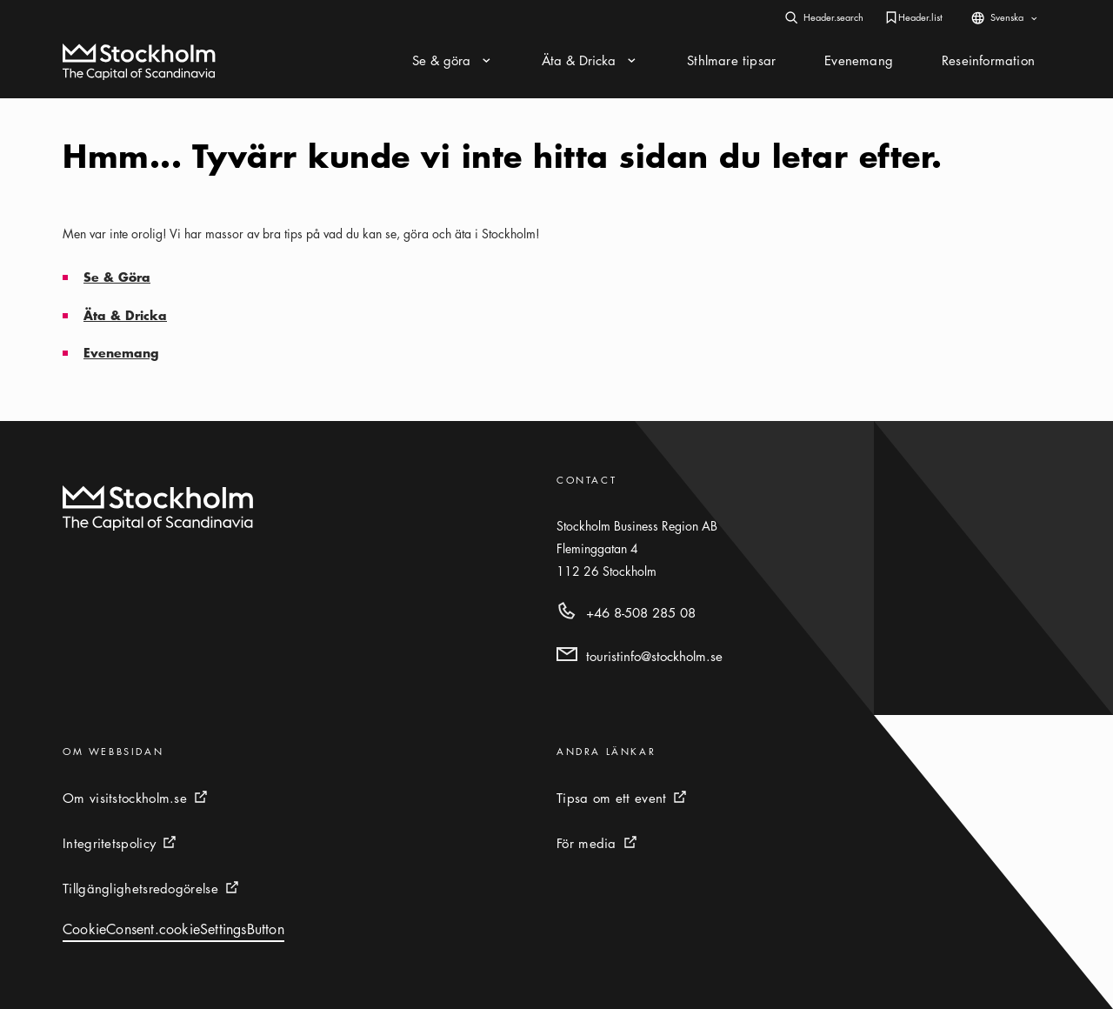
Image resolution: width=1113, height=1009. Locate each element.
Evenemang (120, 353)
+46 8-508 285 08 (641, 612)
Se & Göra (116, 277)
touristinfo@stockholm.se (654, 656)
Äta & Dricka (125, 315)
